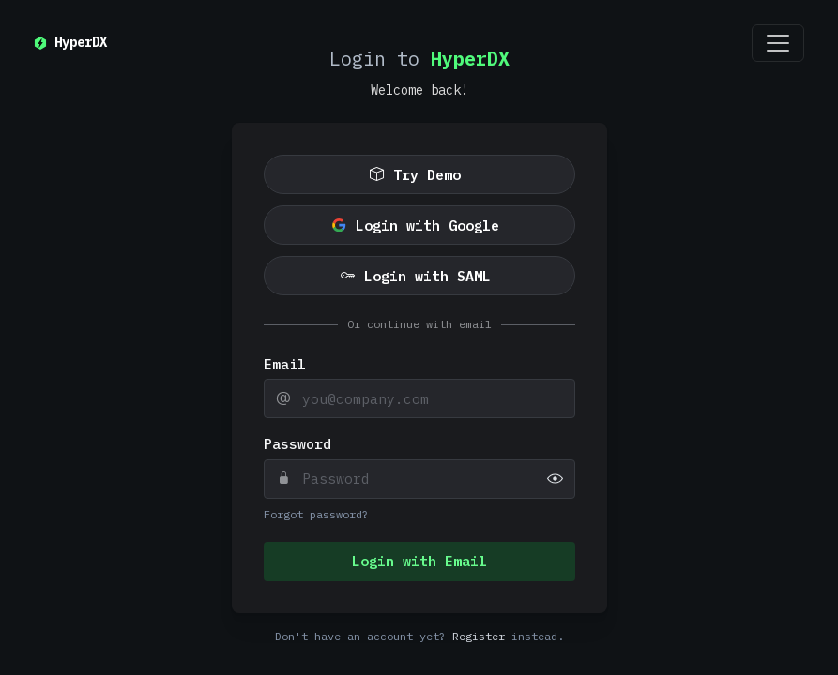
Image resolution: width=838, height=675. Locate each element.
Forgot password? (316, 514)
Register (478, 636)
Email (285, 364)
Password (297, 444)
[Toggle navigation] (778, 43)
